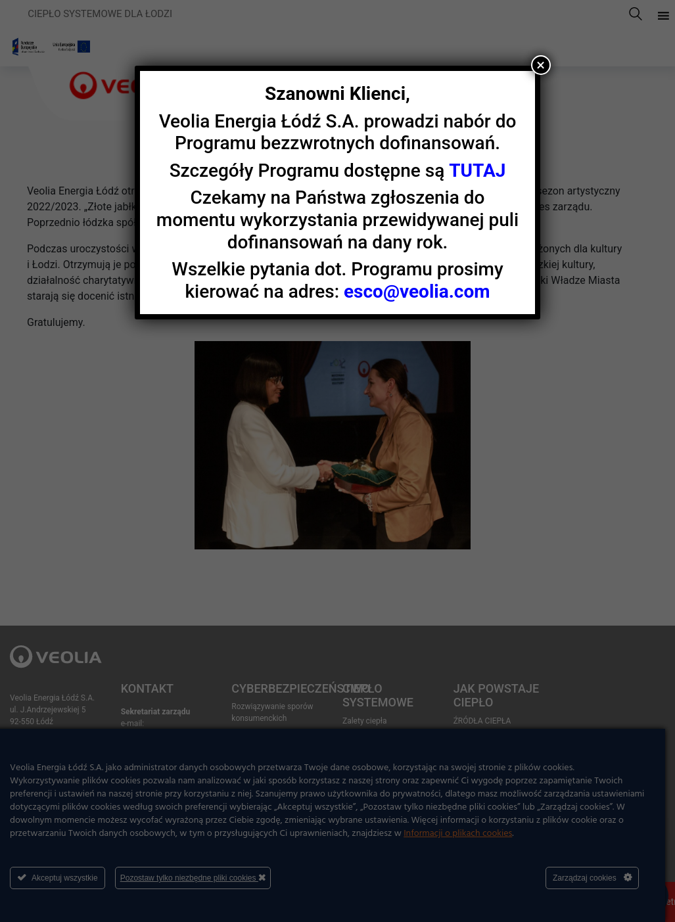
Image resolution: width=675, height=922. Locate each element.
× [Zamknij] (540, 65)
